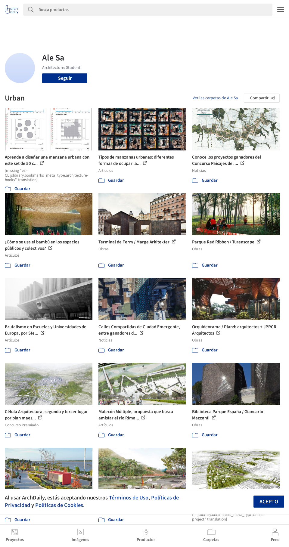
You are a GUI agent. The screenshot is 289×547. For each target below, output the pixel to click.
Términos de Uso (128, 498)
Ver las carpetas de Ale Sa (215, 98)
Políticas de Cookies (59, 505)
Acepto (268, 501)
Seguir (65, 78)
